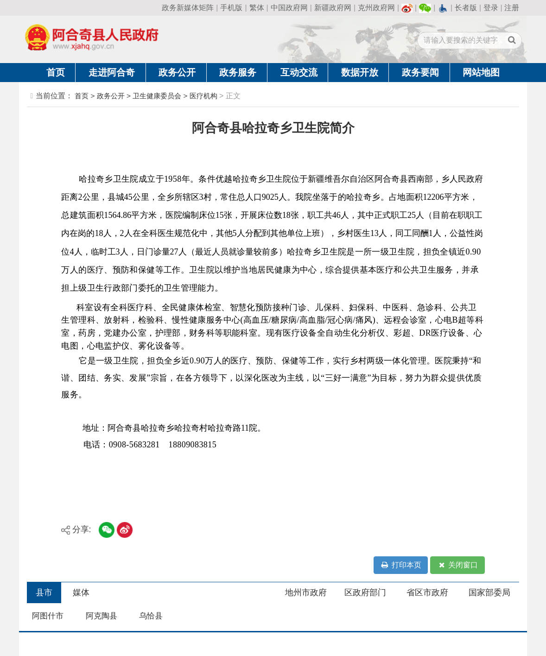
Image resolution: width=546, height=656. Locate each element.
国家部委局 (489, 592)
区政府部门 (365, 592)
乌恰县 (151, 615)
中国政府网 (289, 8)
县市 (44, 592)
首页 (55, 72)
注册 (511, 8)
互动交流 (298, 72)
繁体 (256, 8)
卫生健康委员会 (157, 96)
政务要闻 (420, 72)
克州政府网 (376, 8)
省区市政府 (427, 592)
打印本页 (401, 565)
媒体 (81, 592)
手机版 (231, 8)
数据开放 (359, 72)
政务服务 (237, 72)
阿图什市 (47, 615)
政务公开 (177, 72)
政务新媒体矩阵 (188, 8)
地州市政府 (306, 592)
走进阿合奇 (112, 72)
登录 (490, 8)
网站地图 (481, 72)
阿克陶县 (101, 615)
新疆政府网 (332, 8)
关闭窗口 (457, 565)
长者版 (466, 8)
